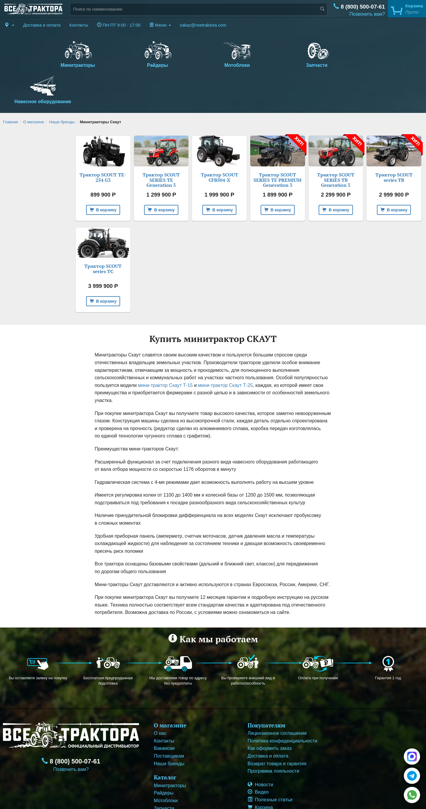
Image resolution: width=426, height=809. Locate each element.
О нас (160, 697)
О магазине (33, 86)
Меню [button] (160, 25)
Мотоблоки (213, 53)
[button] (9, 25)
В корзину (103, 173)
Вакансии (164, 712)
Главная (10, 86)
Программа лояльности (273, 734)
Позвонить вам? (367, 14)
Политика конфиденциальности (282, 704)
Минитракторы (73, 53)
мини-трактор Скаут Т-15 (165, 349)
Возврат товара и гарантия (277, 727)
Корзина (260, 771)
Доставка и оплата (41, 25)
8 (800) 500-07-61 (359, 7)
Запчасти (283, 53)
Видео (258, 755)
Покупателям (266, 689)
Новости (260, 748)
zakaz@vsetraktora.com (203, 25)
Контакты (79, 25)
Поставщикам (169, 719)
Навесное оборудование (353, 53)
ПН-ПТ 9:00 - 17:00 (119, 25)
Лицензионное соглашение (277, 697)
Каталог (165, 741)
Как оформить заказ (270, 712)
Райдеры (143, 53)
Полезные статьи (270, 763)
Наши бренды (62, 86)
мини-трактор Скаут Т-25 (225, 349)
